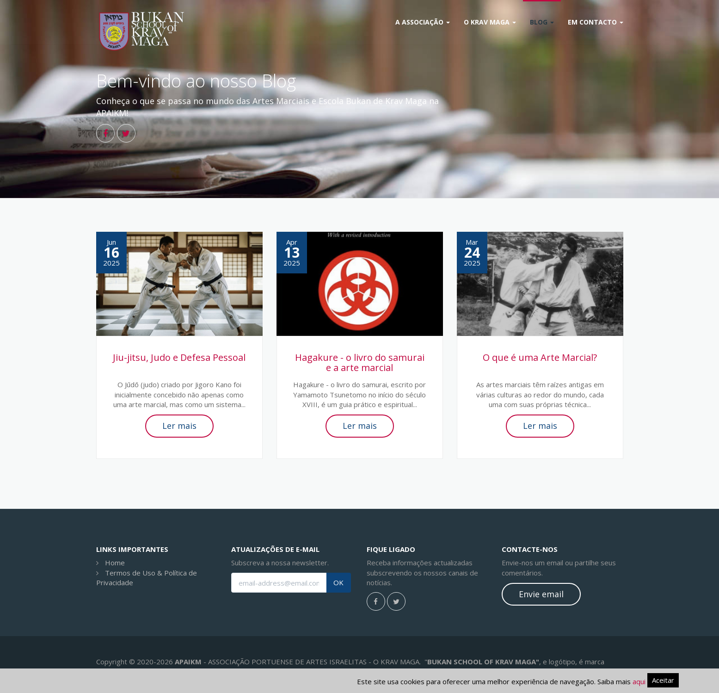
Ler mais (179, 425)
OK (338, 582)
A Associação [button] (422, 22)
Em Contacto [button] (595, 22)
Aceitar (663, 680)
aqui (639, 681)
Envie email (541, 594)
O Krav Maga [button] (490, 22)
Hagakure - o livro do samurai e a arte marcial (359, 362)
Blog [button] (542, 22)
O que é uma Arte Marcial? (540, 357)
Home (115, 562)
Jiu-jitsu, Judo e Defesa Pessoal (179, 357)
